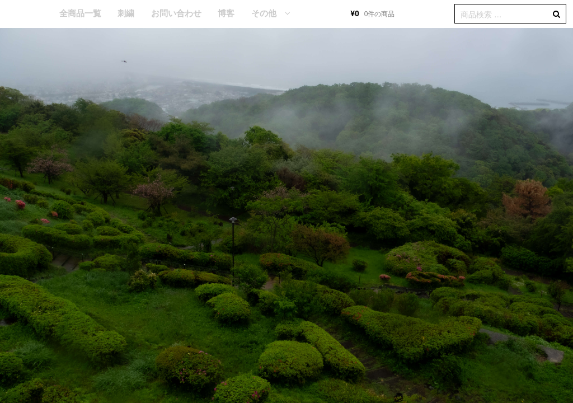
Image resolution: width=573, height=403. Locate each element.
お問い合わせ (176, 13)
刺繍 (126, 13)
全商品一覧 (80, 13)
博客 (226, 13)
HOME (34, 14)
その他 (263, 13)
